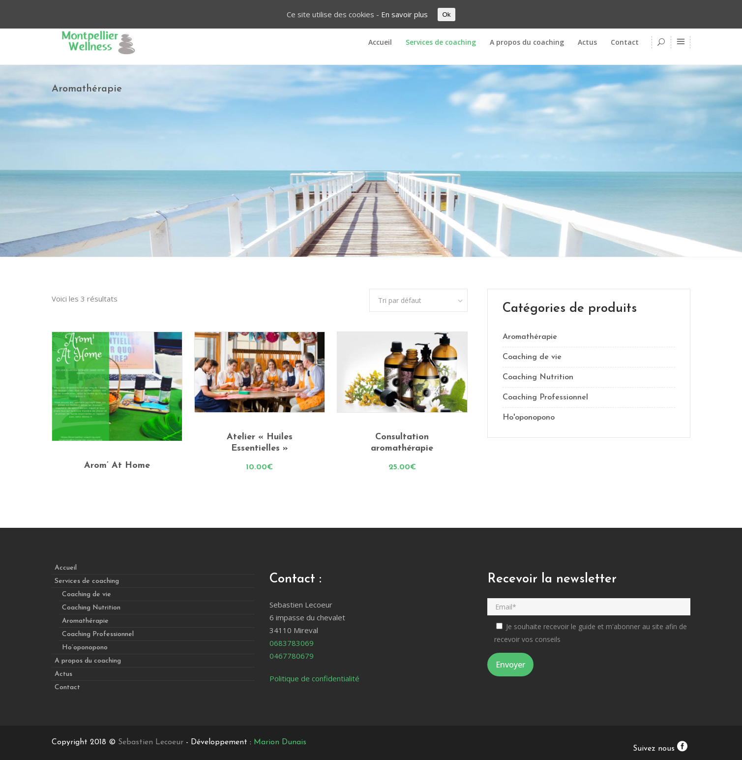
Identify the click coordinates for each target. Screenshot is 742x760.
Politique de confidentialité (314, 678)
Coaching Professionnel (545, 397)
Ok (446, 14)
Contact (67, 687)
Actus (63, 674)
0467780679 (291, 656)
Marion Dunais (280, 742)
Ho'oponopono (529, 418)
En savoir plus (404, 14)
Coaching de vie (532, 357)
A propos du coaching (88, 661)
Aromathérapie (530, 337)
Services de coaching (87, 581)
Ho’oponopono (85, 647)
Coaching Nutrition (538, 377)
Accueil (66, 568)
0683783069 (291, 643)
